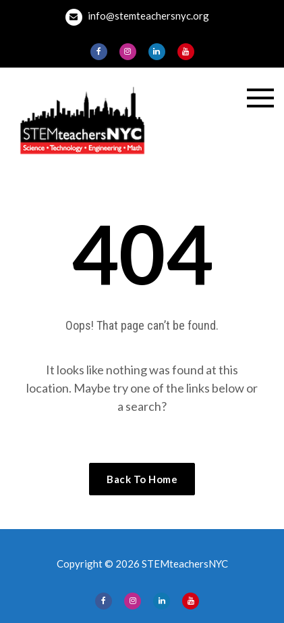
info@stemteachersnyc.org (137, 17)
